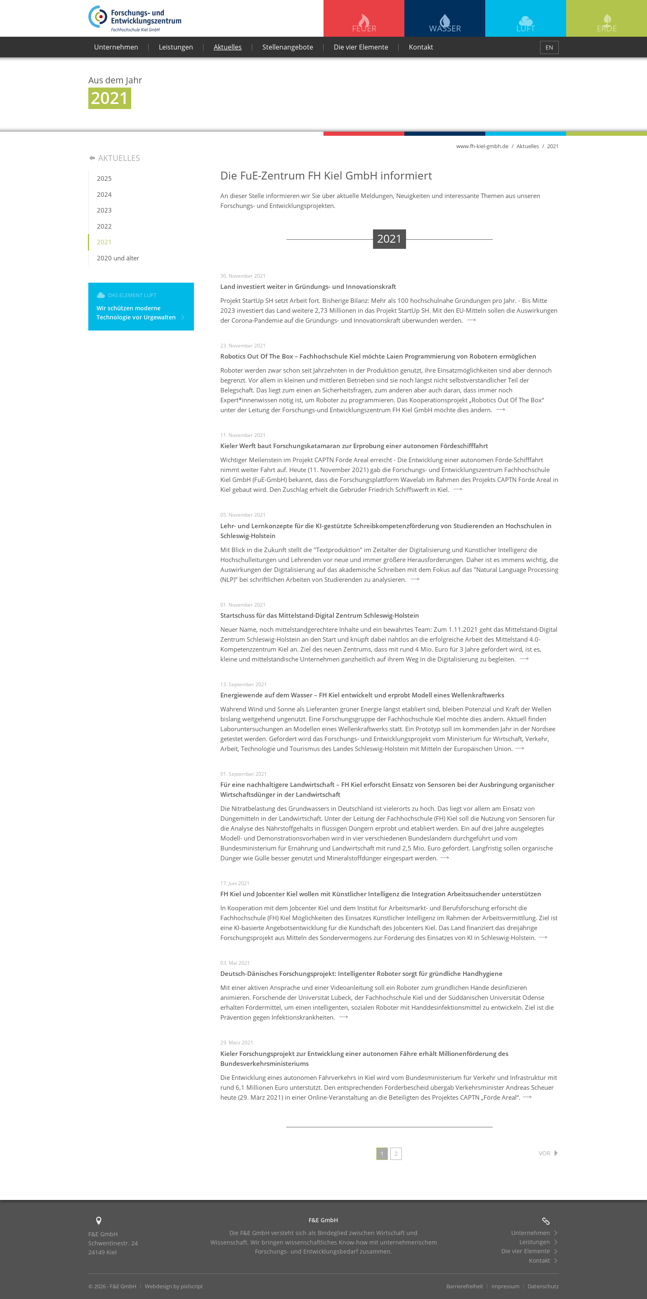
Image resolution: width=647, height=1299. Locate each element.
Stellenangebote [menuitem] (287, 47)
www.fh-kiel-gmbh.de (482, 146)
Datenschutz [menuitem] (543, 1286)
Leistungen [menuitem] (176, 47)
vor (548, 1153)
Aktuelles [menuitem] (228, 47)
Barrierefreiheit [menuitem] (464, 1286)
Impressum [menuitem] (505, 1286)
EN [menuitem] (549, 47)
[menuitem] (141, 178)
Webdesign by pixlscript (174, 1286)
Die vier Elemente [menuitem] (361, 47)
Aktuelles (528, 146)
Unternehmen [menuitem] (116, 47)
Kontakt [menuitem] (421, 47)
